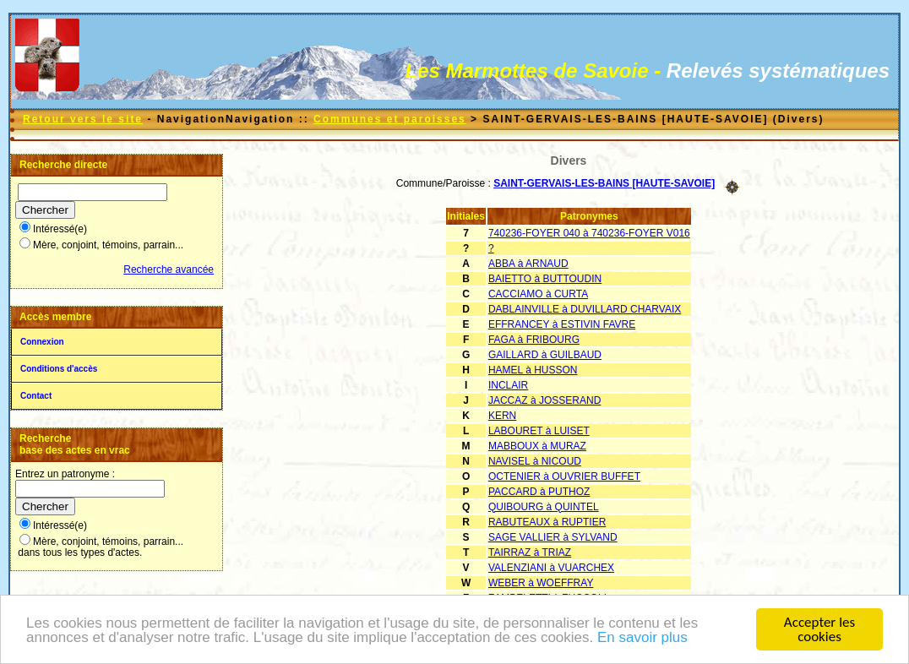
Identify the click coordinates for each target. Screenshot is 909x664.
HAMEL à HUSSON (533, 370)
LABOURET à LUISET (539, 431)
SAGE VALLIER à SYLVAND (553, 537)
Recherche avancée (168, 269)
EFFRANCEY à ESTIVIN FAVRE (561, 324)
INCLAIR (508, 385)
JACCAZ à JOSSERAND (544, 400)
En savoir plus (642, 637)
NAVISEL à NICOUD (534, 461)
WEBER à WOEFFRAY (540, 583)
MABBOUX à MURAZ (537, 446)
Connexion (42, 341)
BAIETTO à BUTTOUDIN (544, 279)
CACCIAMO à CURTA (538, 294)
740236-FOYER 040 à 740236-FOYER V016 (589, 233)
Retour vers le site (83, 119)
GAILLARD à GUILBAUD (544, 355)
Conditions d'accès (58, 368)
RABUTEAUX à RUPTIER (547, 522)
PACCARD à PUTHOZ (539, 492)
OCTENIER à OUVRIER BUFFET (564, 476)
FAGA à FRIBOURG (534, 340)
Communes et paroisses (389, 119)
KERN (502, 416)
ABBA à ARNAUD (528, 263)
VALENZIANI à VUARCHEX (551, 568)
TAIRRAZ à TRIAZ (529, 552)
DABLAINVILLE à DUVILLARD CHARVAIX (584, 309)
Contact (36, 395)
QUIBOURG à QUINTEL (543, 507)
